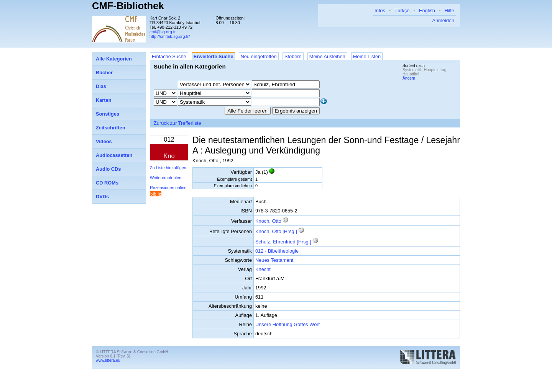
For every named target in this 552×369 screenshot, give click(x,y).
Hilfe (449, 10)
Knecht (263, 269)
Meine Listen (367, 56)
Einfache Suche (169, 56)
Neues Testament (274, 260)
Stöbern (293, 56)
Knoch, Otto (268, 221)
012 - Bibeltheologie (277, 251)
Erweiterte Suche (213, 56)
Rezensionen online (168, 187)
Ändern (408, 78)
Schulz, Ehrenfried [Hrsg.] (283, 242)
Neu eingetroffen (259, 56)
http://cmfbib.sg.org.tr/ (170, 36)
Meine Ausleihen (327, 56)
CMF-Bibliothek (128, 5)
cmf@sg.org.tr (163, 31)
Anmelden (443, 20)
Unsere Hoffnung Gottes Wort (287, 324)
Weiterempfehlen (165, 177)
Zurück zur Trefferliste (177, 123)
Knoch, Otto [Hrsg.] (276, 231)
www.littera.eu (108, 360)
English (427, 10)
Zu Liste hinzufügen (168, 167)
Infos (380, 10)
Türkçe (401, 10)
